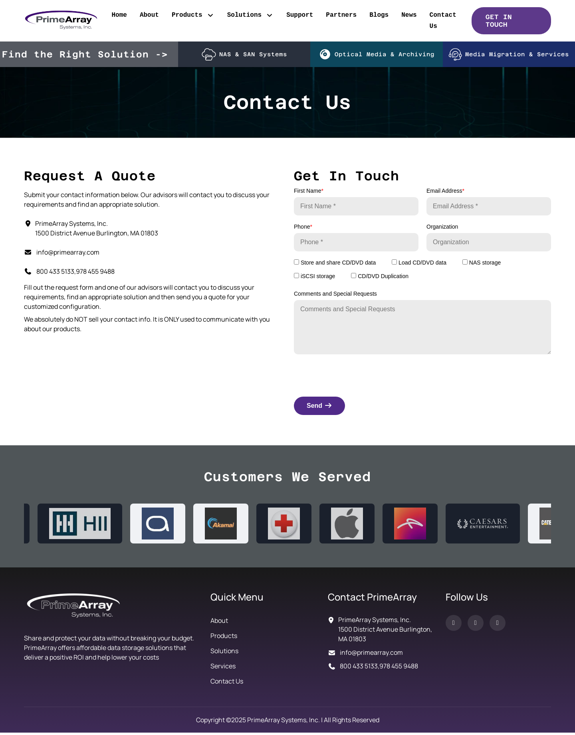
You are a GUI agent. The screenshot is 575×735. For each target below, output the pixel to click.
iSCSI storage (314, 278)
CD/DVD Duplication (379, 278)
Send (319, 408)
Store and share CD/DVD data (335, 265)
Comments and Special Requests (335, 296)
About (149, 15)
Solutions (250, 15)
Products (193, 15)
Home (119, 15)
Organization (442, 229)
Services (223, 668)
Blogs (379, 15)
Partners (341, 15)
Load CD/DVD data (419, 265)
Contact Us (443, 21)
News (408, 15)
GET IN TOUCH (499, 20)
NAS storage (481, 265)
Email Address (445, 193)
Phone (303, 229)
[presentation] (354, 376)
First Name (308, 193)
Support (299, 15)
